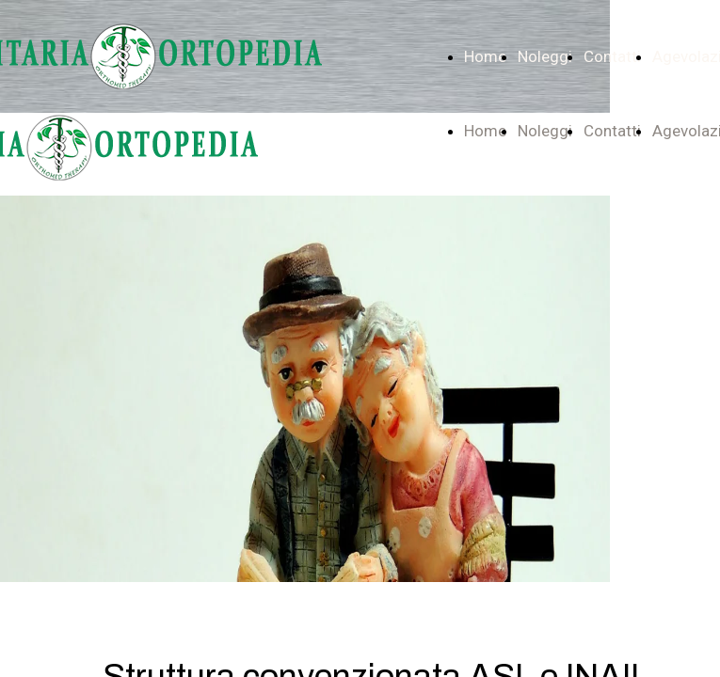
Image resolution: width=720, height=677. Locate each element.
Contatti (612, 56)
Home (485, 56)
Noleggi (545, 56)
